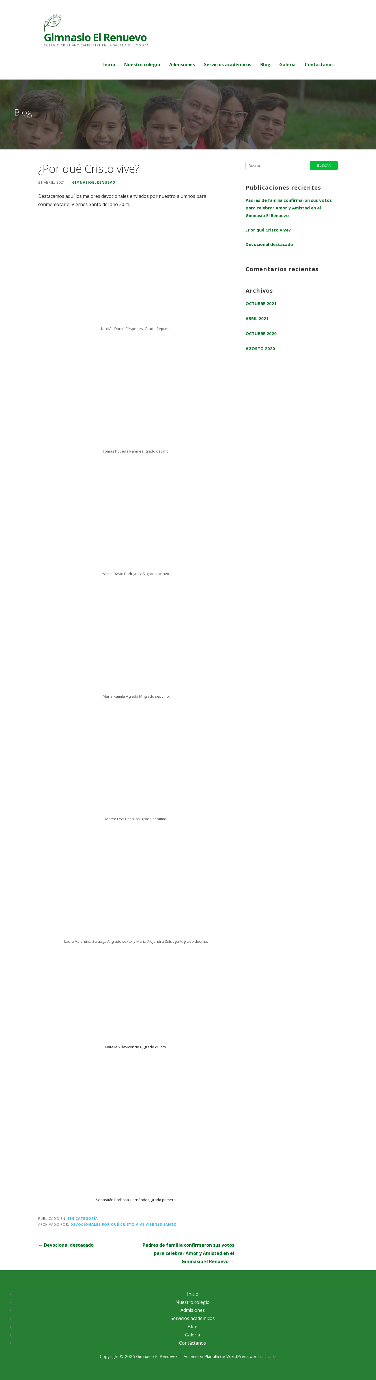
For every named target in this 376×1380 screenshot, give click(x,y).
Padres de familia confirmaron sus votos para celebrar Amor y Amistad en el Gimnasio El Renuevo (289, 207)
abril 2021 (257, 318)
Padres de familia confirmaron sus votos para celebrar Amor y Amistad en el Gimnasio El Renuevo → (188, 1253)
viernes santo (161, 1224)
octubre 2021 (261, 303)
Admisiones (182, 64)
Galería (287, 64)
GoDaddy (267, 1356)
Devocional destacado (269, 244)
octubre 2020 (261, 333)
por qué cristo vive (123, 1224)
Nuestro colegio (142, 64)
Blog (265, 64)
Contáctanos (319, 64)
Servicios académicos (227, 64)
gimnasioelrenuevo (93, 182)
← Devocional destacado (66, 1245)
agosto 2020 (260, 348)
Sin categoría (83, 1218)
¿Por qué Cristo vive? (268, 230)
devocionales (85, 1224)
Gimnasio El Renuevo (95, 37)
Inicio (109, 64)
